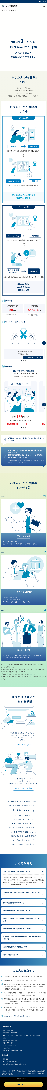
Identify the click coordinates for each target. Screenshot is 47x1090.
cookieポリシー (7, 1048)
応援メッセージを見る (23, 745)
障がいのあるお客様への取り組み (12, 1050)
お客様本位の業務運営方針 (10, 1033)
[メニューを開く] (44, 6)
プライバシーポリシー (9, 1045)
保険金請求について (9, 1030)
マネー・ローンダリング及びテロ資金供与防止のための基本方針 (22, 1035)
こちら (36, 316)
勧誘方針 (5, 1038)
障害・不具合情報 (8, 1043)
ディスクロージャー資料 (10, 1061)
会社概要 (5, 1059)
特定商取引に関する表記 (10, 1040)
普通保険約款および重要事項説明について (15, 1064)
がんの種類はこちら (31, 357)
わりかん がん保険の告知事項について (17, 1016)
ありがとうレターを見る (23, 788)
